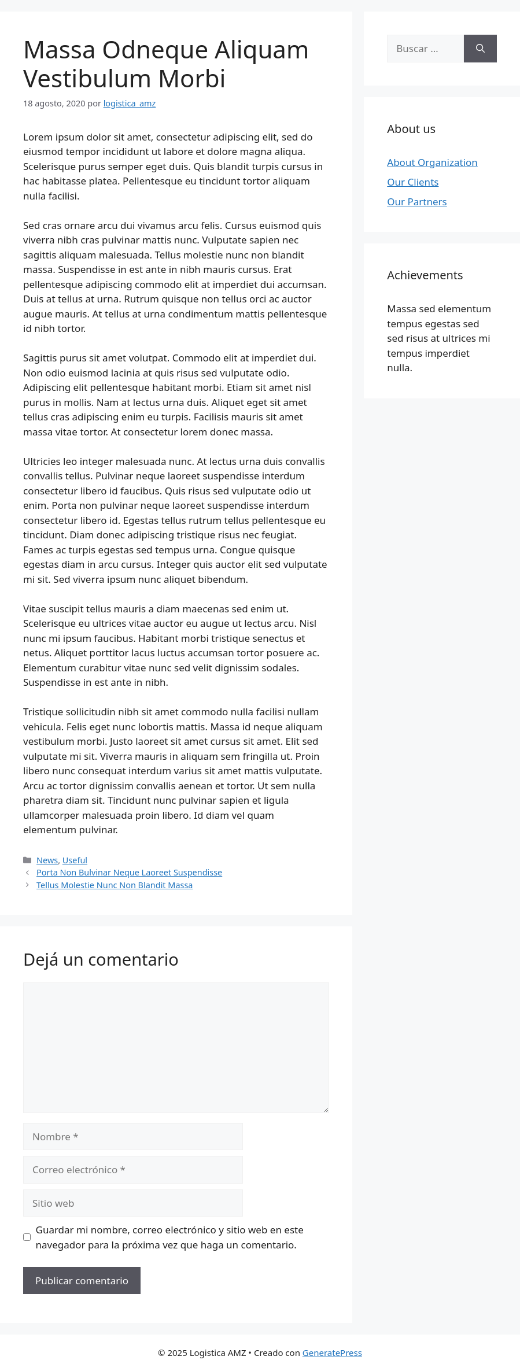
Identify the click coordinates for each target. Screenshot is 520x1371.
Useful (74, 860)
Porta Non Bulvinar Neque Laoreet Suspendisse (129, 872)
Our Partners (417, 201)
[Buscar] (480, 48)
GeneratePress (332, 1352)
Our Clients (412, 182)
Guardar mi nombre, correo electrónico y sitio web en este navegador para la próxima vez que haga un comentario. (170, 1237)
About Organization (432, 162)
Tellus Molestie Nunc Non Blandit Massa (114, 884)
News (47, 860)
